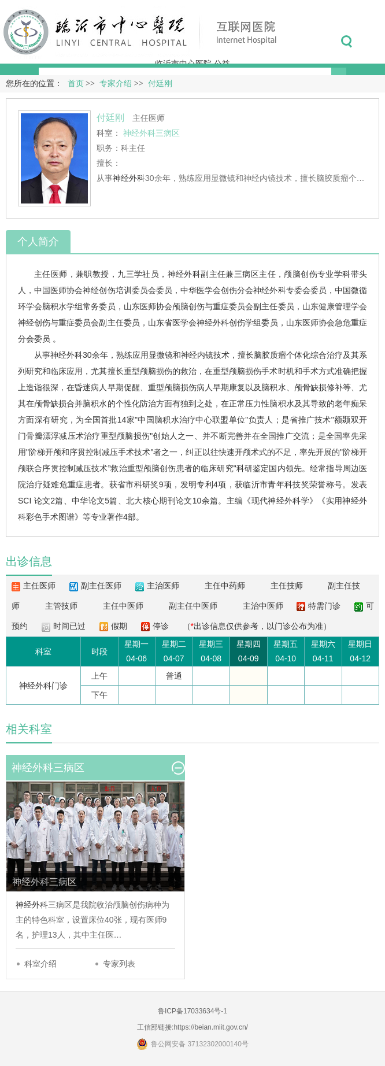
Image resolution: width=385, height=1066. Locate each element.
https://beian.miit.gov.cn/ (210, 1027)
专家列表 (119, 963)
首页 (76, 83)
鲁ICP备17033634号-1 (192, 1011)
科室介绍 (40, 963)
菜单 (372, 41)
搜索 (346, 41)
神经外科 (129, 178)
